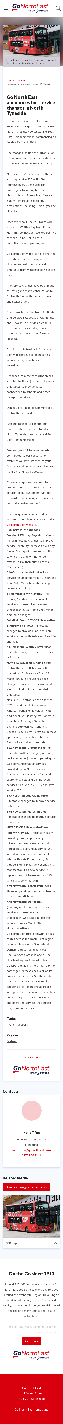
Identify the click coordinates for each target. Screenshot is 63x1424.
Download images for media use (26, 1187)
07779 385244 (31, 1155)
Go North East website (31, 1057)
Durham (12, 1041)
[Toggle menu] (5, 8)
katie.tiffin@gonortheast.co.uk (31, 1150)
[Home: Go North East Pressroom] (30, 8)
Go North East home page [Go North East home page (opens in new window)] (31, 1409)
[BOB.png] (31, 1216)
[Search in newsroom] (58, 8)
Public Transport (17, 1024)
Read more (31, 1341)
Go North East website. (22, 525)
